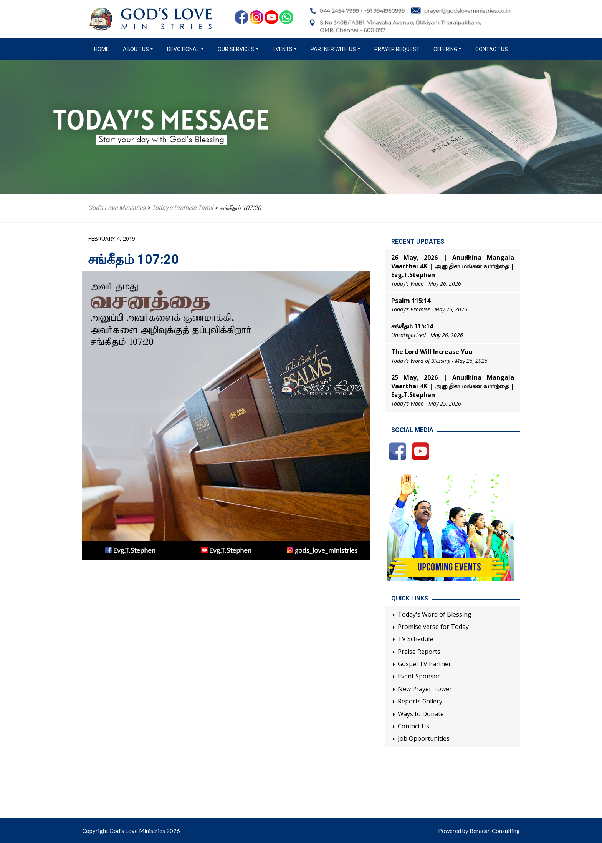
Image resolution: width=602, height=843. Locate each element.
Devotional (183, 49)
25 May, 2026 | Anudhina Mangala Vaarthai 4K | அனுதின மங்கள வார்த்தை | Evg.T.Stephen (452, 386)
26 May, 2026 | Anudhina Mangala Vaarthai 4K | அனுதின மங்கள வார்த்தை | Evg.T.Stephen (452, 266)
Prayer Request (397, 49)
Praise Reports (419, 651)
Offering (445, 49)
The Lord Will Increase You (431, 352)
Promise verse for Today (433, 626)
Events (283, 49)
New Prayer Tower (425, 689)
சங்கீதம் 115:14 (412, 326)
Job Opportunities (424, 738)
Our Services (236, 49)
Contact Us (491, 49)
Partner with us (333, 49)
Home (103, 48)
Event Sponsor (419, 676)
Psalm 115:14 (410, 300)
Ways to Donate (421, 714)
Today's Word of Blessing (434, 614)
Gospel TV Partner (424, 664)
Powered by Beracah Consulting (479, 830)
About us (136, 49)
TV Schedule (415, 639)
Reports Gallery (420, 701)
